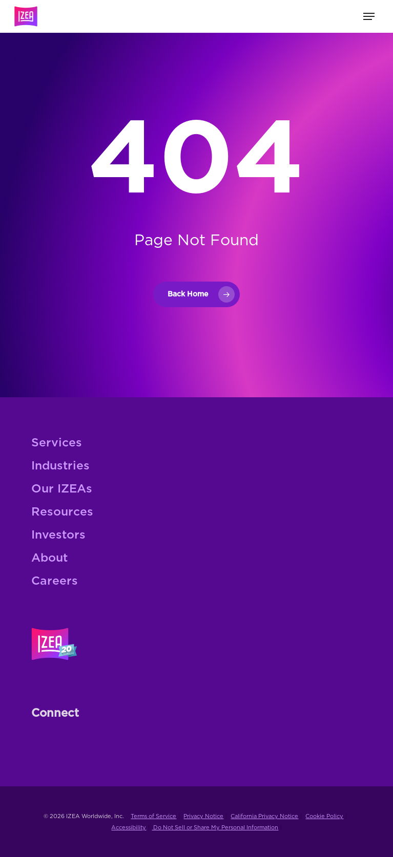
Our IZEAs (61, 489)
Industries (60, 466)
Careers (54, 581)
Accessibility (128, 827)
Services (56, 443)
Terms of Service (153, 816)
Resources (62, 512)
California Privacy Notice (264, 816)
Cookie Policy (324, 816)
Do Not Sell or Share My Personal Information (215, 827)
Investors (58, 535)
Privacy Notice (203, 816)
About (49, 558)
